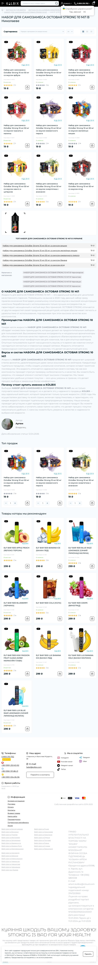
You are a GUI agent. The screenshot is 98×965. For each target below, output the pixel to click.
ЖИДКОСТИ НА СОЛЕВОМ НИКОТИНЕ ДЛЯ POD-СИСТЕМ (51, 10)
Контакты (11, 810)
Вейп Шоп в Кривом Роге (12, 846)
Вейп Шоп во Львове (10, 870)
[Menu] (3, 3)
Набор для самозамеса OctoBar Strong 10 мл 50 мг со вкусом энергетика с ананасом (48, 188)
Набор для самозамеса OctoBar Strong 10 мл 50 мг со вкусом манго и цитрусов (16, 188)
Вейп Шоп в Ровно (41, 843)
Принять (88, 954)
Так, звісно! (75, 12)
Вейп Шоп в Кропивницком (12, 849)
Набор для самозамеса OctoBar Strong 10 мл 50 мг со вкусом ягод (81, 186)
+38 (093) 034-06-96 (11, 777)
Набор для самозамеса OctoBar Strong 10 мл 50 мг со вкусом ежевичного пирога (48, 129)
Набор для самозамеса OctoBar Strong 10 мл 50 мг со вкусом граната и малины (16, 129)
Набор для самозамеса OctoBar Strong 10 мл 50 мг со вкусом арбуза (16, 72)
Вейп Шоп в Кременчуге (11, 843)
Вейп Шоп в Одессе (42, 837)
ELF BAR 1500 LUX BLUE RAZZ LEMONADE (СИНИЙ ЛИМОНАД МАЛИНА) (16, 713)
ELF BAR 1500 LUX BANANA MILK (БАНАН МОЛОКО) (80, 656)
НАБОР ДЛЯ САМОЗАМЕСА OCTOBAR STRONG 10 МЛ (25, 12)
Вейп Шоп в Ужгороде (10, 853)
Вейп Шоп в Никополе (43, 835)
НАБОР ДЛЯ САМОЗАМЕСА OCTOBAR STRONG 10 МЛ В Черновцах (52, 282)
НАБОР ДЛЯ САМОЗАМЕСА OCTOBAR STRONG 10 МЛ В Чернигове (52, 277)
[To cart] (27, 87)
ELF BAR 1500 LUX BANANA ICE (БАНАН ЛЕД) (48, 656)
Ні (84, 12)
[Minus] (6, 503)
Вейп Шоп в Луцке (41, 829)
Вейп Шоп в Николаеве (43, 832)
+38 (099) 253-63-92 (10, 765)
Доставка (11, 804)
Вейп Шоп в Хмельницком (12, 859)
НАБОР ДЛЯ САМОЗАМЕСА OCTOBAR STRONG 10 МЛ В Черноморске (53, 272)
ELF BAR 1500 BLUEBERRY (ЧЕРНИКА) (16, 604)
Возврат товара (14, 813)
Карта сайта (12, 816)
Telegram (84, 757)
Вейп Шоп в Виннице (10, 832)
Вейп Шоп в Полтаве (42, 840)
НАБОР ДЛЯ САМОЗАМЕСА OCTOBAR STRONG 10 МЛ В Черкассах (52, 286)
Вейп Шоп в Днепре (9, 835)
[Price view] (91, 31)
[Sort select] (42, 31)
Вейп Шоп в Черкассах (11, 861)
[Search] (56, 3)
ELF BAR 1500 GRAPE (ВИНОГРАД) (78, 604)
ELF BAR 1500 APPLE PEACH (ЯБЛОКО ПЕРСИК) (16, 549)
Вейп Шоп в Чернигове (11, 864)
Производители (14, 819)
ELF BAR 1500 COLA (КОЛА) (48, 603)
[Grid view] (83, 31)
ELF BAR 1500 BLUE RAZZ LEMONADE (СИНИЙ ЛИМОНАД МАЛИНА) (79, 550)
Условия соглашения (16, 801)
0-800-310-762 (8, 756)
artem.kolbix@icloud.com (81, 884)
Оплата (11, 807)
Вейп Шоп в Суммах (42, 846)
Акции (10, 826)
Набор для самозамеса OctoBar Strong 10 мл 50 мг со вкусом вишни (81, 72)
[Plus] (15, 503)
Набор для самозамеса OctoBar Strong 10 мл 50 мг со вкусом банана (48, 72)
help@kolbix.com (34, 767)
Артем (19, 423)
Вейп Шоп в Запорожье (11, 840)
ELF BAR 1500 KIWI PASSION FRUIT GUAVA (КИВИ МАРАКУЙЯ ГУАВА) (16, 658)
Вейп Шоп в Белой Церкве (12, 829)
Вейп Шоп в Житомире (11, 837)
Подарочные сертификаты (18, 822)
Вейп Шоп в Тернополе (43, 849)
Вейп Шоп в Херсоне (10, 856)
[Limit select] (70, 31)
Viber (83, 761)
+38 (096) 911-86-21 (10, 771)
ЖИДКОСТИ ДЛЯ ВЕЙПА (16, 10)
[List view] (87, 31)
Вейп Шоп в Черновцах (11, 867)
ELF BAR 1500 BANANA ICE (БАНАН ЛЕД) (48, 549)
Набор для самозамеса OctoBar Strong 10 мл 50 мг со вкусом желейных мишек (81, 129)
